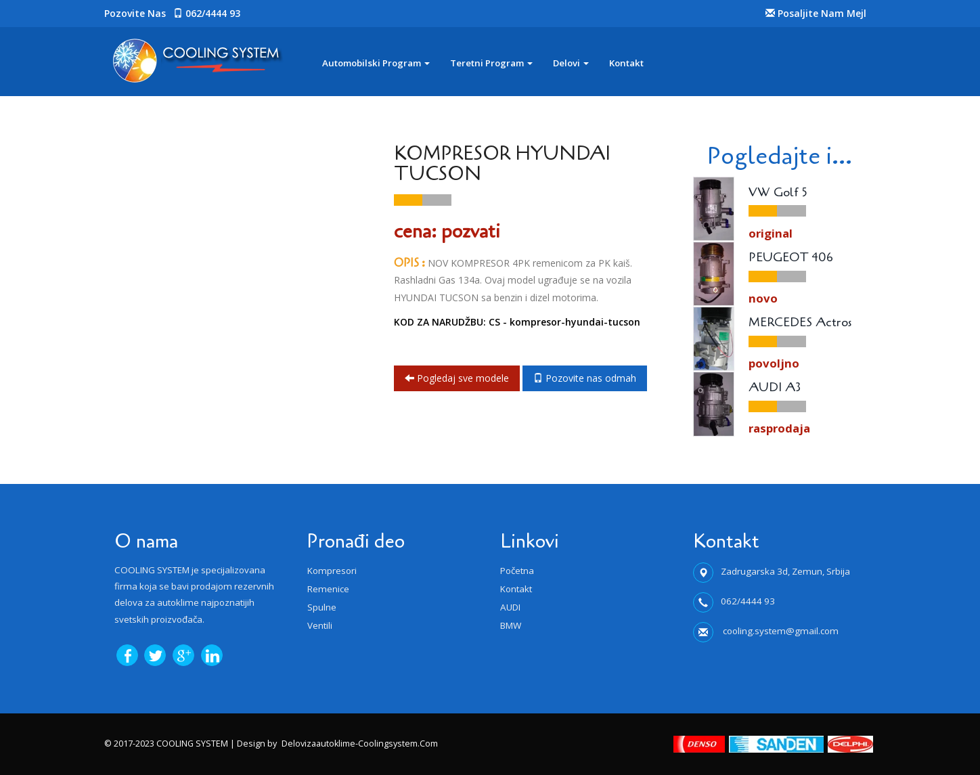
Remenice (328, 589)
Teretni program (491, 63)
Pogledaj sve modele (457, 378)
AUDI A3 (775, 388)
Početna (517, 570)
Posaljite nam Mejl (815, 13)
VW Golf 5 (778, 193)
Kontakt (626, 63)
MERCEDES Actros (800, 323)
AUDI (510, 607)
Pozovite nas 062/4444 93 (172, 13)
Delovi (571, 63)
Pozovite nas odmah (584, 378)
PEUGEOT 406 (791, 258)
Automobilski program (376, 63)
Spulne (321, 607)
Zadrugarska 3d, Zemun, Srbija (785, 571)
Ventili (319, 625)
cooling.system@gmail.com (780, 631)
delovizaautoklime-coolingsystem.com (360, 743)
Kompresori (332, 570)
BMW (510, 625)
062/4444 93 (748, 601)
